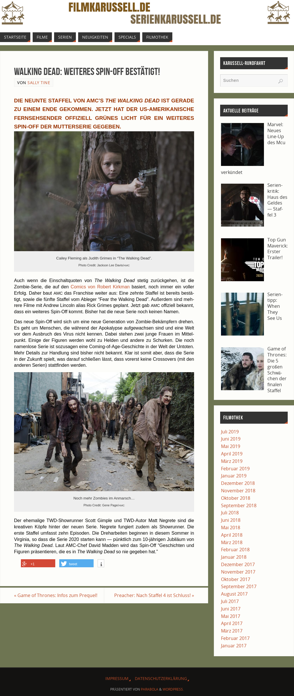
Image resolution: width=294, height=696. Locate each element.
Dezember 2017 (238, 564)
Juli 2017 (230, 601)
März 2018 (231, 542)
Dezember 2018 (238, 483)
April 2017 (231, 623)
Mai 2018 (230, 527)
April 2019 (231, 454)
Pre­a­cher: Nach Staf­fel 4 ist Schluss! (154, 595)
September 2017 (238, 586)
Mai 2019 (230, 446)
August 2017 (234, 594)
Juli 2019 (230, 432)
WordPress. (173, 689)
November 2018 (238, 490)
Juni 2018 (230, 520)
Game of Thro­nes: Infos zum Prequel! (55, 595)
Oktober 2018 (235, 498)
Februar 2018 (235, 549)
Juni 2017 (230, 609)
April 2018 (231, 535)
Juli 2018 (230, 512)
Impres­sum (117, 678)
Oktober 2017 (235, 579)
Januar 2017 (233, 646)
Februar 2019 (235, 468)
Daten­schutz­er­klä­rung (161, 678)
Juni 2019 (230, 439)
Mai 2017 (230, 616)
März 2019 (231, 461)
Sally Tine (38, 82)
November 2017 (238, 572)
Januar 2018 (233, 557)
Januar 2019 (233, 476)
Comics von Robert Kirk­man (100, 286)
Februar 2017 (235, 638)
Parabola (149, 689)
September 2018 (238, 505)
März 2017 (231, 631)
